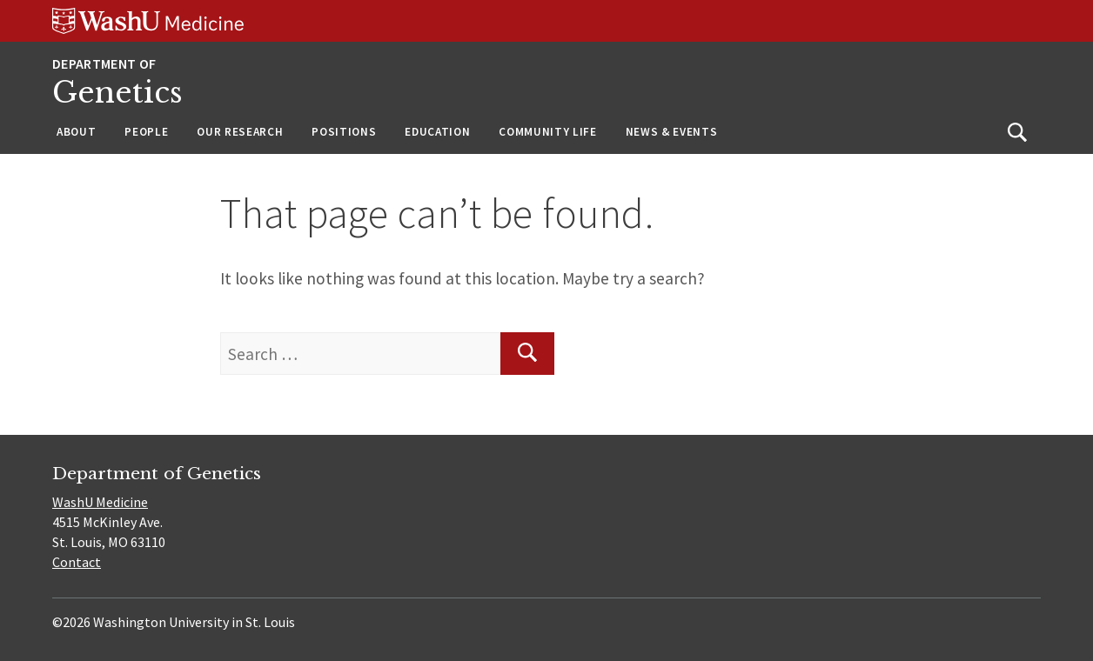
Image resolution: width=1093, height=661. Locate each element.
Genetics (117, 92)
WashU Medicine (100, 502)
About (76, 131)
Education (437, 131)
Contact (76, 562)
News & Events (672, 131)
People (146, 131)
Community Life (547, 131)
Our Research (240, 131)
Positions (344, 131)
